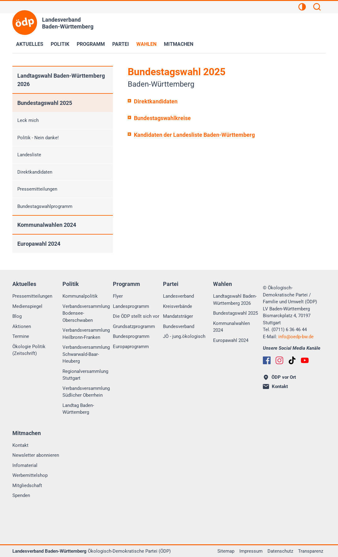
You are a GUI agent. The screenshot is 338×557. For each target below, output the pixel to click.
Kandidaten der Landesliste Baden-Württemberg (194, 135)
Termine (20, 336)
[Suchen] (317, 8)
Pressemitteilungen (37, 189)
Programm (91, 44)
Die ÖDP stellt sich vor (136, 316)
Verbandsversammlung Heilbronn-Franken (86, 333)
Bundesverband (178, 326)
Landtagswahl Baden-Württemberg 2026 (61, 79)
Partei (120, 44)
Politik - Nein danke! (38, 137)
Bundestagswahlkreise (162, 118)
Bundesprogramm (131, 336)
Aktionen (21, 326)
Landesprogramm (131, 306)
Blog (17, 316)
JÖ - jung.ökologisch (184, 336)
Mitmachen (178, 44)
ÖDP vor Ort (280, 377)
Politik (60, 44)
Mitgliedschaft (27, 485)
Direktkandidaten (156, 101)
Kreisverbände (177, 306)
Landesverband (178, 296)
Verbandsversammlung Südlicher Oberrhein (86, 392)
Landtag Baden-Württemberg (78, 409)
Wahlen (146, 44)
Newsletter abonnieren (35, 455)
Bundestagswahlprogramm (44, 206)
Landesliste (29, 155)
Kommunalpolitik (80, 296)
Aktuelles (29, 44)
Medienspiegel (27, 306)
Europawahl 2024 (38, 243)
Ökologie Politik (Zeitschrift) (28, 350)
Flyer (118, 296)
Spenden (21, 495)
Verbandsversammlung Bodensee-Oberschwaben (86, 313)
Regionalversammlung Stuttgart (85, 375)
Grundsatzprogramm (134, 326)
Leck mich (28, 120)
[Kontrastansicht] (302, 8)
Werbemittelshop (30, 475)
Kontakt (20, 445)
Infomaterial (24, 465)
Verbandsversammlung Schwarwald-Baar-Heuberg (86, 354)
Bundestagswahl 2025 (44, 103)
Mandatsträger (178, 316)
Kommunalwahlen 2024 (46, 225)
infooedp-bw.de (296, 336)
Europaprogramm (131, 346)
